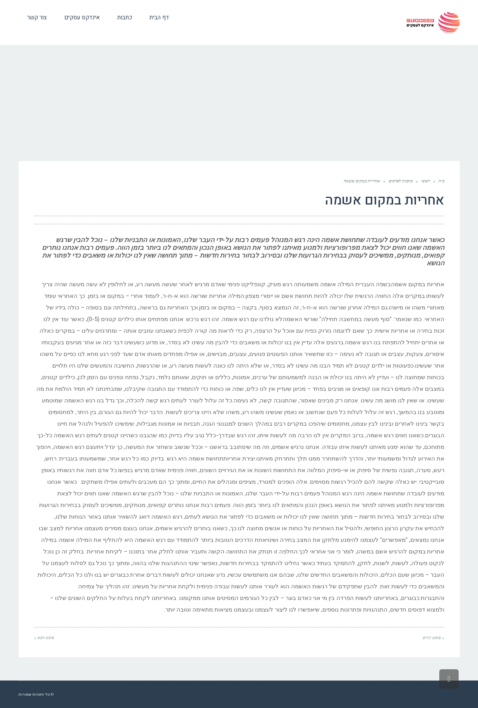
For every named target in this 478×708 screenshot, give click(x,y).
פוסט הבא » (44, 637)
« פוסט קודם (433, 637)
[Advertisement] (239, 103)
